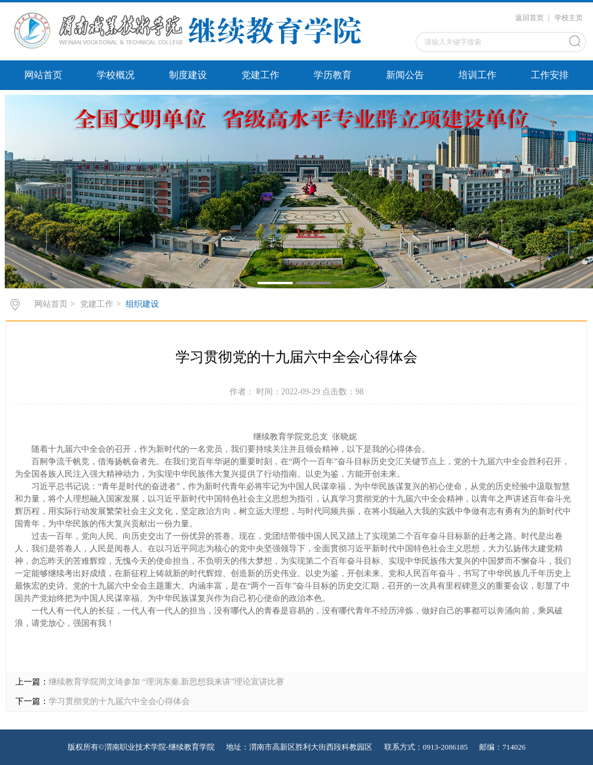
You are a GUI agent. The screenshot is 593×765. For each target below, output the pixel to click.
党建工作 (260, 75)
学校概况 (116, 75)
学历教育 (333, 75)
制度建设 (188, 75)
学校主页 (568, 18)
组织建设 (142, 304)
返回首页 (529, 18)
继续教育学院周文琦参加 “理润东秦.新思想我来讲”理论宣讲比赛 (166, 681)
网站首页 (43, 75)
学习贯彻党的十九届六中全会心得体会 (119, 701)
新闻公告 (405, 75)
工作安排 (550, 75)
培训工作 (477, 75)
